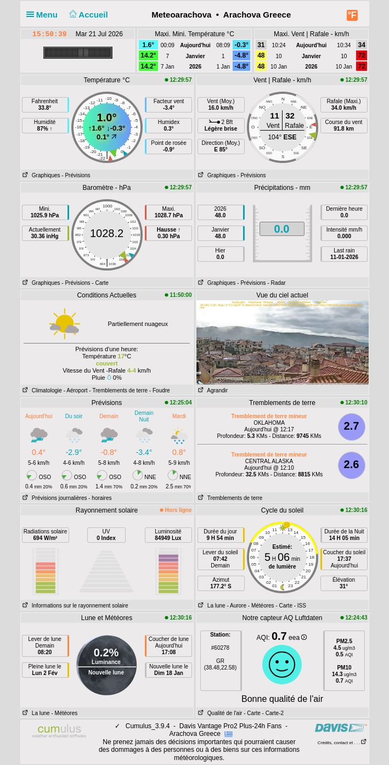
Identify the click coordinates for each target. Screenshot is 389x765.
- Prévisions (75, 175)
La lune (210, 606)
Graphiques (40, 175)
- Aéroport (76, 390)
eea (298, 638)
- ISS (300, 606)
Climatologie (41, 390)
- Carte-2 (272, 713)
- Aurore (236, 606)
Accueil (87, 14)
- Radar (276, 283)
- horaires (99, 498)
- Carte (100, 283)
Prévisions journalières (54, 498)
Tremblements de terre (229, 498)
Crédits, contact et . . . (342, 742)
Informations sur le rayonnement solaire (74, 606)
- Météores (261, 606)
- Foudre (159, 390)
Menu (44, 14)
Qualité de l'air (219, 713)
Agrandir (212, 390)
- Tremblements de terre (118, 390)
